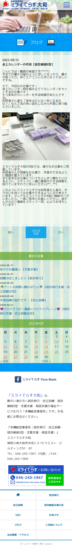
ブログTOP (36, 232)
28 (26, 357)
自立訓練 (18, 505)
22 (36, 352)
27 (15, 357)
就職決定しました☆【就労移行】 (22, 278)
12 (5, 347)
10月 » (46, 361)
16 (46, 347)
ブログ (18, 524)
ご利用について (54, 524)
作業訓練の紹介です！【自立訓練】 (23, 300)
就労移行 (54, 495)
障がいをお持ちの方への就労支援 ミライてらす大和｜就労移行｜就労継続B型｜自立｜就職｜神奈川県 (25, 5)
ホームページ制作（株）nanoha (36, 543)
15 (36, 347)
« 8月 (4, 361)
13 (15, 347)
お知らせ (54, 515)
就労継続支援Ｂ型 (54, 505)
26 (5, 357)
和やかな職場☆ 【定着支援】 (19, 269)
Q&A (17, 515)
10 (56, 342)
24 (56, 352)
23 (46, 352)
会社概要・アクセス (18, 534)
